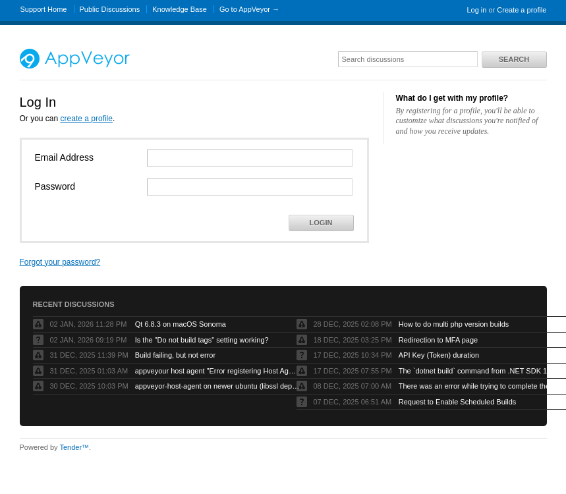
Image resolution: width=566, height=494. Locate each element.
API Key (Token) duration (439, 355)
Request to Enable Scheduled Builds (458, 402)
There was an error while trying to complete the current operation (481, 386)
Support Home (43, 9)
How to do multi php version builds (454, 324)
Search (514, 59)
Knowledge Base (179, 9)
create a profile (87, 118)
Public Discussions (110, 9)
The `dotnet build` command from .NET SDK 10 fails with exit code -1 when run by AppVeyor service (481, 371)
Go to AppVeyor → (249, 9)
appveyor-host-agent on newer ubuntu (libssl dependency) (217, 386)
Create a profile (521, 10)
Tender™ (74, 447)
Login (321, 223)
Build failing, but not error (175, 355)
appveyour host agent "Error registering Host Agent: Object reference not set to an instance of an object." (217, 371)
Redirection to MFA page (438, 340)
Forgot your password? (60, 262)
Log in (476, 10)
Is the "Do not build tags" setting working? (202, 340)
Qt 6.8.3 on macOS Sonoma (180, 324)
